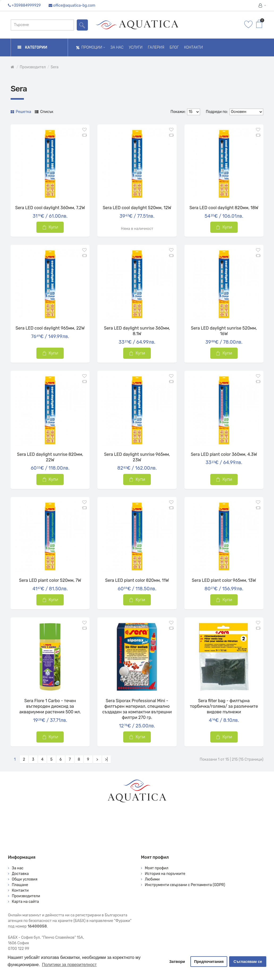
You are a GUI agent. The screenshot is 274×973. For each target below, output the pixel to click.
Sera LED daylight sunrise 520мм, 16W (224, 331)
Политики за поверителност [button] (69, 964)
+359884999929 (26, 5)
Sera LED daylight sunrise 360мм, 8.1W (137, 331)
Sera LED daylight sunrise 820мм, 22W (50, 457)
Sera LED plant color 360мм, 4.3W (224, 454)
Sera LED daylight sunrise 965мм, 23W (137, 457)
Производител (33, 67)
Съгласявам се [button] (248, 961)
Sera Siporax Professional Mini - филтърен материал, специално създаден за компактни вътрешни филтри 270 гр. (137, 709)
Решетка (21, 111)
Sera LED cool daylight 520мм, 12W (137, 207)
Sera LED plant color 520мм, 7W (50, 580)
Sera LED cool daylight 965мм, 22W (50, 328)
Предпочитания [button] (209, 961)
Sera (54, 67)
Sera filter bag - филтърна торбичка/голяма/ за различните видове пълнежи (224, 706)
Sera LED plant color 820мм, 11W (137, 580)
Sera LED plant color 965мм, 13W (224, 580)
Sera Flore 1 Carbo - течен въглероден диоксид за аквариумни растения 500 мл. (50, 706)
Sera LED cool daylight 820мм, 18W (223, 207)
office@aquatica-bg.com (74, 5)
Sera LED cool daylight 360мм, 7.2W (50, 207)
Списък (44, 111)
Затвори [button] (177, 961)
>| (106, 759)
